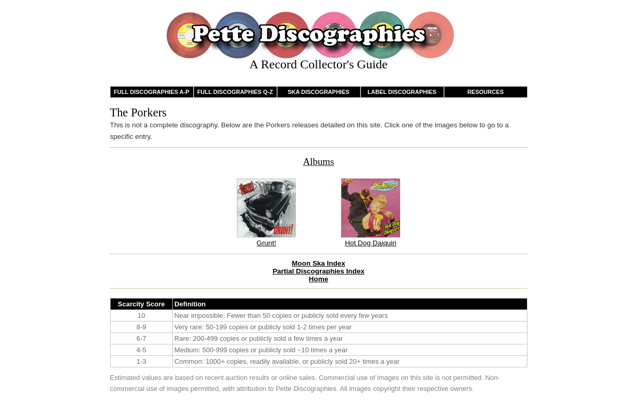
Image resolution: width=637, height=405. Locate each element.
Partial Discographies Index (318, 271)
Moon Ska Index (318, 263)
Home (318, 279)
